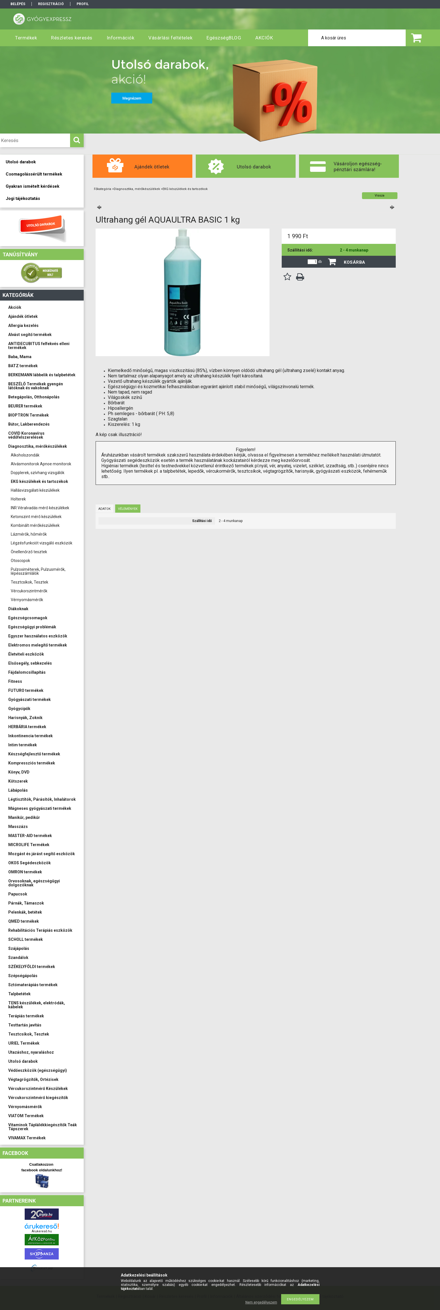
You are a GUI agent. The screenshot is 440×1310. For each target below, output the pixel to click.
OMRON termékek (25, 872)
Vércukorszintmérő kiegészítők (38, 1097)
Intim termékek (22, 745)
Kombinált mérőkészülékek (35, 525)
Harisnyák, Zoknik (25, 717)
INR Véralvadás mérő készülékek (40, 508)
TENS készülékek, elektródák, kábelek (36, 1005)
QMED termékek (23, 921)
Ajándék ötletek (23, 316)
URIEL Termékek (23, 1043)
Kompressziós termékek (31, 763)
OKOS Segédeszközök (29, 863)
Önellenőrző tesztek (29, 552)
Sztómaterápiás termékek (33, 984)
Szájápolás (18, 948)
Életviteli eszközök (26, 654)
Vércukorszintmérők (29, 591)
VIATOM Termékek (26, 1116)
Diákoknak (18, 609)
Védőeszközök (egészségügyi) (37, 1070)
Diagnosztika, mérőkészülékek (37, 446)
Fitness (15, 681)
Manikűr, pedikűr (24, 817)
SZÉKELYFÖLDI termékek (31, 966)
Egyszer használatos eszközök (37, 636)
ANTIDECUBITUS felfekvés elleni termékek (39, 345)
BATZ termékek (23, 366)
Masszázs (18, 826)
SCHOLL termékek (25, 939)
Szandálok (18, 957)
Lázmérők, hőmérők (29, 534)
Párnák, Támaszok (26, 903)
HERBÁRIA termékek (27, 726)
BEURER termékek (25, 406)
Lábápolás (18, 790)
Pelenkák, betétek (25, 912)
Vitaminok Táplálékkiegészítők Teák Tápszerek (42, 1127)
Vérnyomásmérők (27, 599)
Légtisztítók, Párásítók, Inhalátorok (42, 799)
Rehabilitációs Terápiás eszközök (40, 930)
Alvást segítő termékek (30, 334)
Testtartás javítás (24, 1025)
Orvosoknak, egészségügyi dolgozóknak (34, 883)
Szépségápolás (22, 975)
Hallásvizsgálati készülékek (35, 490)
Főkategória (102, 189)
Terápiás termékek (26, 1016)
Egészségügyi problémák (32, 627)
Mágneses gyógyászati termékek (39, 808)
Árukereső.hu (42, 1231)
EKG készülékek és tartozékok (39, 481)
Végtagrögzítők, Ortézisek (33, 1079)
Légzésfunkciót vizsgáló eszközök (41, 543)
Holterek (18, 499)
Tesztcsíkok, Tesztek (29, 582)
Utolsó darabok (23, 1061)
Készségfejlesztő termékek (34, 754)
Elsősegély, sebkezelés (30, 663)
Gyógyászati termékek (29, 699)
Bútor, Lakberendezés (29, 424)
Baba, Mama (19, 356)
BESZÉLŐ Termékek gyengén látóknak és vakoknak (35, 386)
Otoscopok (20, 560)
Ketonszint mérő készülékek (36, 516)
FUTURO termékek (25, 690)
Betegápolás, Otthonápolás (34, 397)
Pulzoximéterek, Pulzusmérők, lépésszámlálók (38, 571)
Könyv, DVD (19, 772)
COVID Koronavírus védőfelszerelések (26, 435)
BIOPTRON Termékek (28, 415)
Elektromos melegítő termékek (37, 645)
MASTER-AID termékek (30, 835)
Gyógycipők (19, 708)
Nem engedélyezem (261, 1302)
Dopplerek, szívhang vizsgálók (37, 472)
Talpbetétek (19, 994)
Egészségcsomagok (27, 618)
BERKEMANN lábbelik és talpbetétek (41, 375)
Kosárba (354, 262)
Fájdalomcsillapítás (27, 672)
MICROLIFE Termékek (28, 844)
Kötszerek (18, 781)
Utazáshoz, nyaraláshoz (31, 1052)
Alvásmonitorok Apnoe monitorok (41, 464)
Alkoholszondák (25, 455)
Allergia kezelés (23, 325)
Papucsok (17, 894)
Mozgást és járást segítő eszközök (41, 854)
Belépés (17, 4)
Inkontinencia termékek (30, 736)
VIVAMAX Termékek (27, 1138)
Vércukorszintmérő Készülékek (38, 1088)
